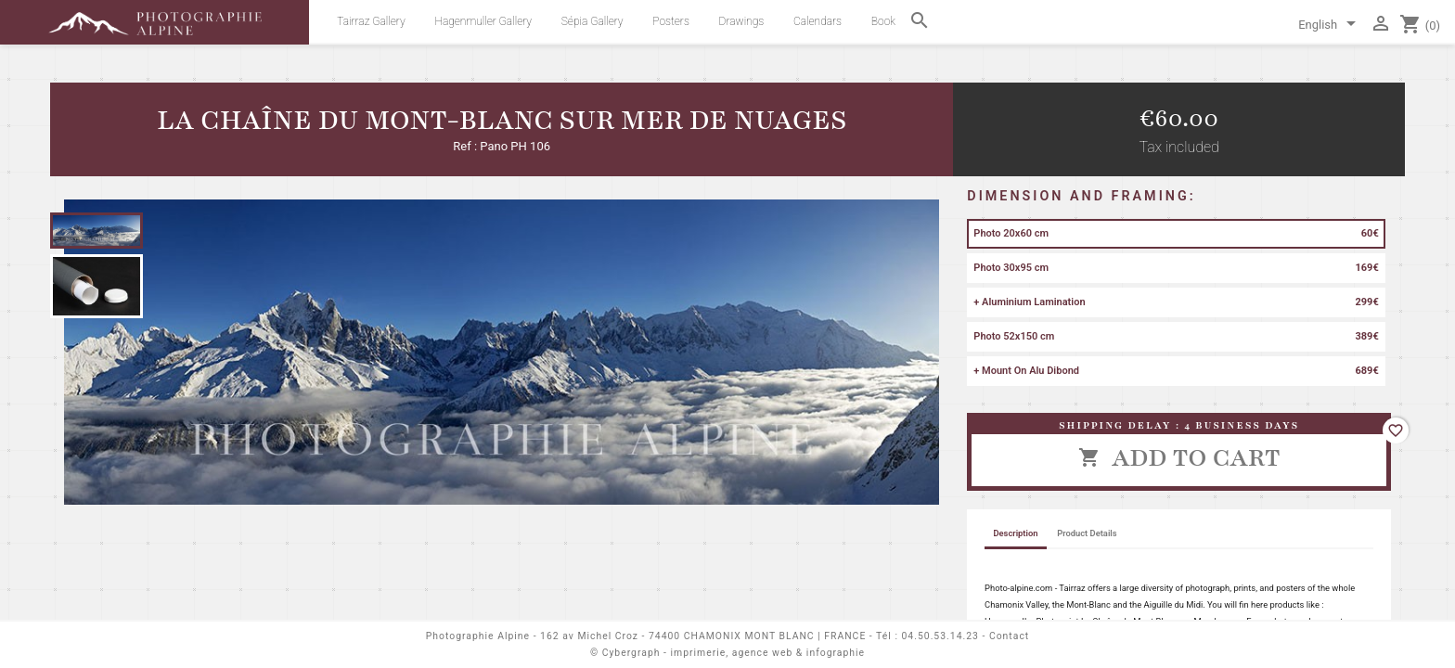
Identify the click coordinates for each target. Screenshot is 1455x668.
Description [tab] (1015, 533)
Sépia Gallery (592, 21)
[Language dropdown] (1330, 26)
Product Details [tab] (1086, 533)
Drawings (742, 21)
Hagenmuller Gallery (483, 21)
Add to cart (1179, 457)
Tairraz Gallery (371, 21)
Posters (670, 21)
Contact (1009, 636)
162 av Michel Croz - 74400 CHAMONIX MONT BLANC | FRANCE (703, 636)
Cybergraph (631, 653)
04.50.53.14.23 (940, 636)
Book (883, 21)
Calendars (817, 21)
